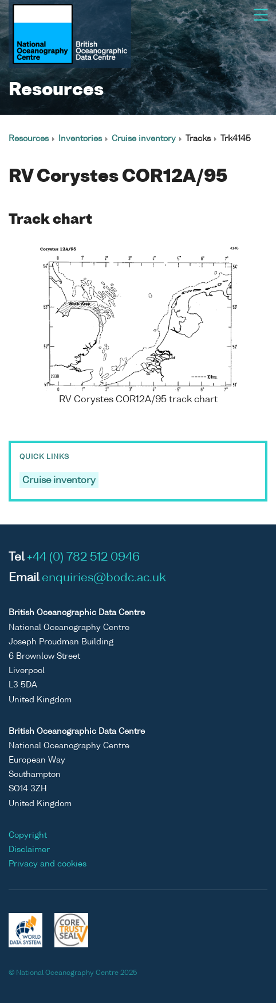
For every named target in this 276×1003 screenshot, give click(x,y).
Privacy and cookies (47, 864)
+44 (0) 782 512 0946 (83, 557)
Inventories (80, 139)
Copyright (28, 835)
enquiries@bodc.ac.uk (104, 578)
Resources (29, 139)
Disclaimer (29, 850)
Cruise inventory (144, 139)
